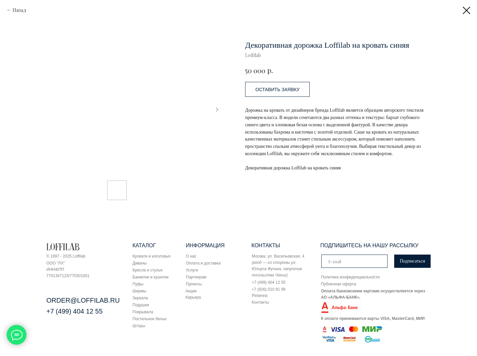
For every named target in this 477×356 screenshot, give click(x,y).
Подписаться (412, 261)
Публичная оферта (338, 284)
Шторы (138, 326)
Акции (191, 291)
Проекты (194, 284)
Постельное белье (149, 319)
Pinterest (259, 295)
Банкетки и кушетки (150, 277)
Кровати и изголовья (151, 256)
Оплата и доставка (203, 263)
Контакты (260, 302)
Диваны (139, 263)
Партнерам (196, 277)
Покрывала (142, 312)
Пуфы (137, 284)
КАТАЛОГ (144, 245)
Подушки (140, 305)
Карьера (193, 297)
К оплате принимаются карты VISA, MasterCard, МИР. (373, 318)
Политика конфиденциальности (350, 277)
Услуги (192, 270)
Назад (19, 10)
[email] (354, 261)
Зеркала (140, 298)
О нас (191, 256)
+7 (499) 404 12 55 (74, 311)
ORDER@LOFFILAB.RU (83, 300)
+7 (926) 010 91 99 (269, 289)
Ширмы (139, 291)
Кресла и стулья (147, 270)
